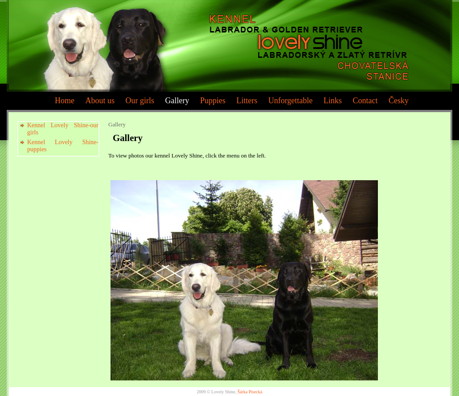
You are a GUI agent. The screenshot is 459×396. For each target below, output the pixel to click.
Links (333, 100)
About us (100, 100)
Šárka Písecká (250, 391)
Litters (246, 100)
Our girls (139, 100)
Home (64, 100)
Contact (365, 100)
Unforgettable (290, 100)
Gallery (177, 100)
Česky (399, 100)
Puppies (212, 100)
